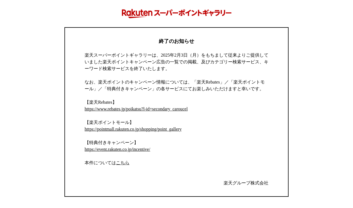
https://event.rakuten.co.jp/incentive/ (117, 149)
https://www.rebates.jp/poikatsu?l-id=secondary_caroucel (136, 109)
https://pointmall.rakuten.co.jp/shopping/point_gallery (133, 129)
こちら (122, 162)
